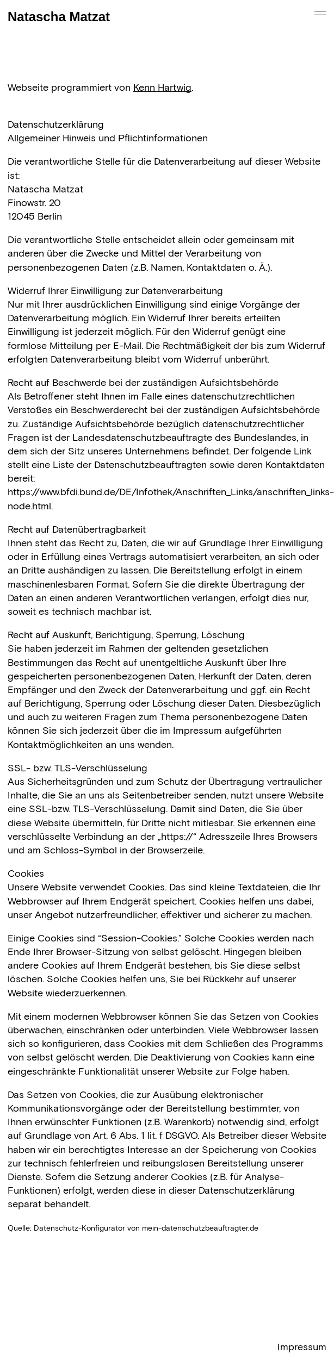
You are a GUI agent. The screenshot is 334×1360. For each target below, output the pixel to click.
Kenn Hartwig (162, 88)
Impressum (301, 1347)
